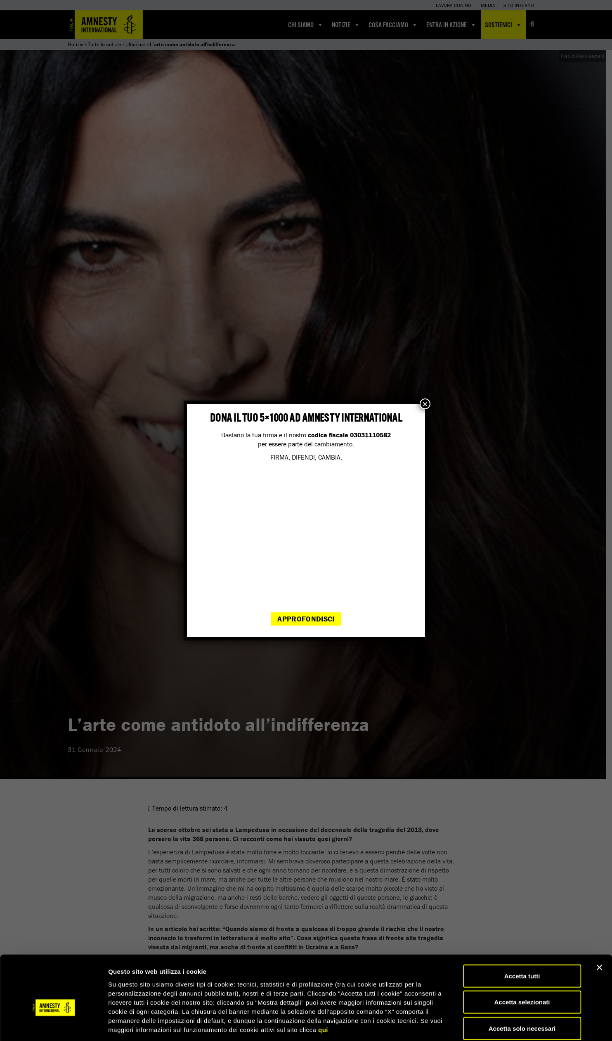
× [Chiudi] (425, 403)
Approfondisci (306, 619)
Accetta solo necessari (522, 987)
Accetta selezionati (522, 961)
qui (323, 988)
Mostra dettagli (434, 1024)
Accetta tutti (522, 934)
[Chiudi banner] (599, 926)
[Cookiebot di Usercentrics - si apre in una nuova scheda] (53, 1025)
